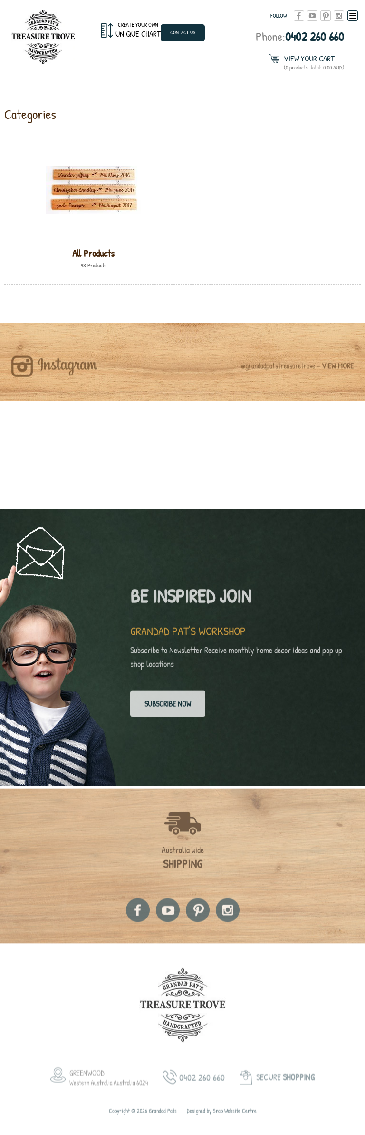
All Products (93, 253)
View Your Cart (314, 62)
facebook (299, 15)
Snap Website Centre (235, 1120)
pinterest (325, 15)
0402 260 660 (300, 36)
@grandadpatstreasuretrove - (297, 375)
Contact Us (182, 32)
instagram (339, 15)
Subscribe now (167, 708)
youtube (312, 15)
